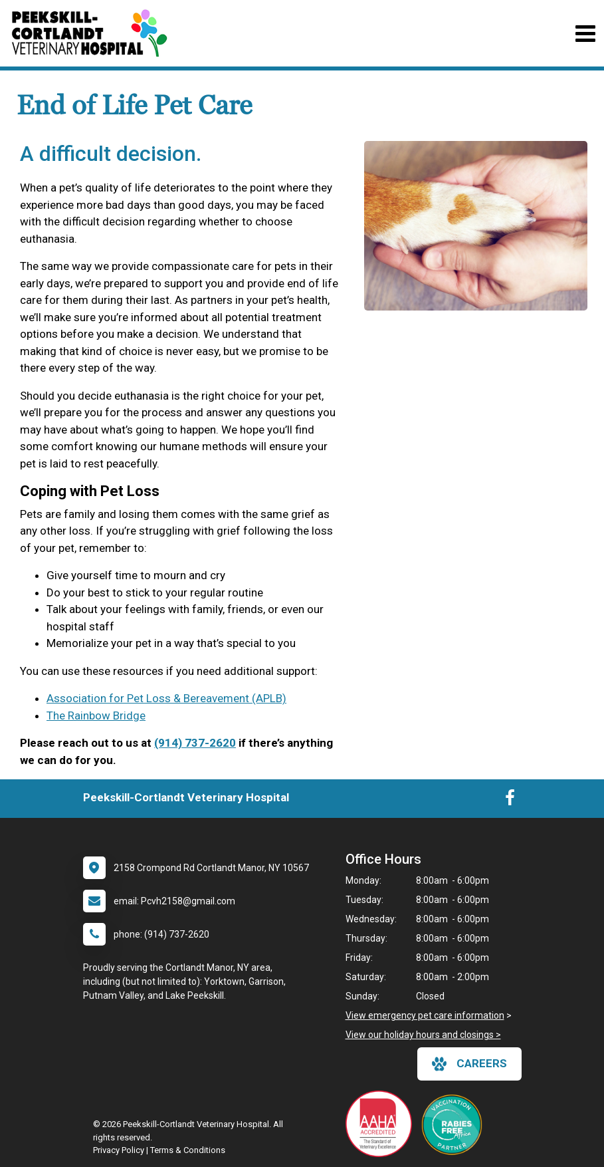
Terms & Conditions (187, 1150)
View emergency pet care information (425, 1015)
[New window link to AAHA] (382, 1124)
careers (469, 1064)
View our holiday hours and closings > (423, 1034)
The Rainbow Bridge (96, 715)
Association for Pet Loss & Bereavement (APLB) (166, 698)
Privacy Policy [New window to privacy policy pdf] (118, 1150)
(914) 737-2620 (195, 742)
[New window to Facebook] (510, 800)
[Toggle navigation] (585, 33)
